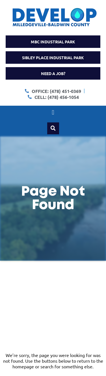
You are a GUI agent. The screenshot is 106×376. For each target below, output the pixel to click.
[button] (53, 112)
